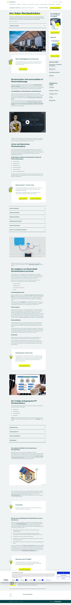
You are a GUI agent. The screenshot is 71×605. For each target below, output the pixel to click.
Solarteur (38, 419)
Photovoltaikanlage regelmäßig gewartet (29, 551)
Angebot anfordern (55, 32)
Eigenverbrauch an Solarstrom (34, 265)
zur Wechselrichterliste (24, 366)
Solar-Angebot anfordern (43, 7)
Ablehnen (63, 601)
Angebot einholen (23, 198)
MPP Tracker (23, 302)
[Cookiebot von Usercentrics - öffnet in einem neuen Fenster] (6, 603)
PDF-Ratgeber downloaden (55, 7)
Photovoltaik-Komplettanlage (21, 524)
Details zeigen (48, 603)
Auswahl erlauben (63, 598)
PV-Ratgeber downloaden (36, 198)
